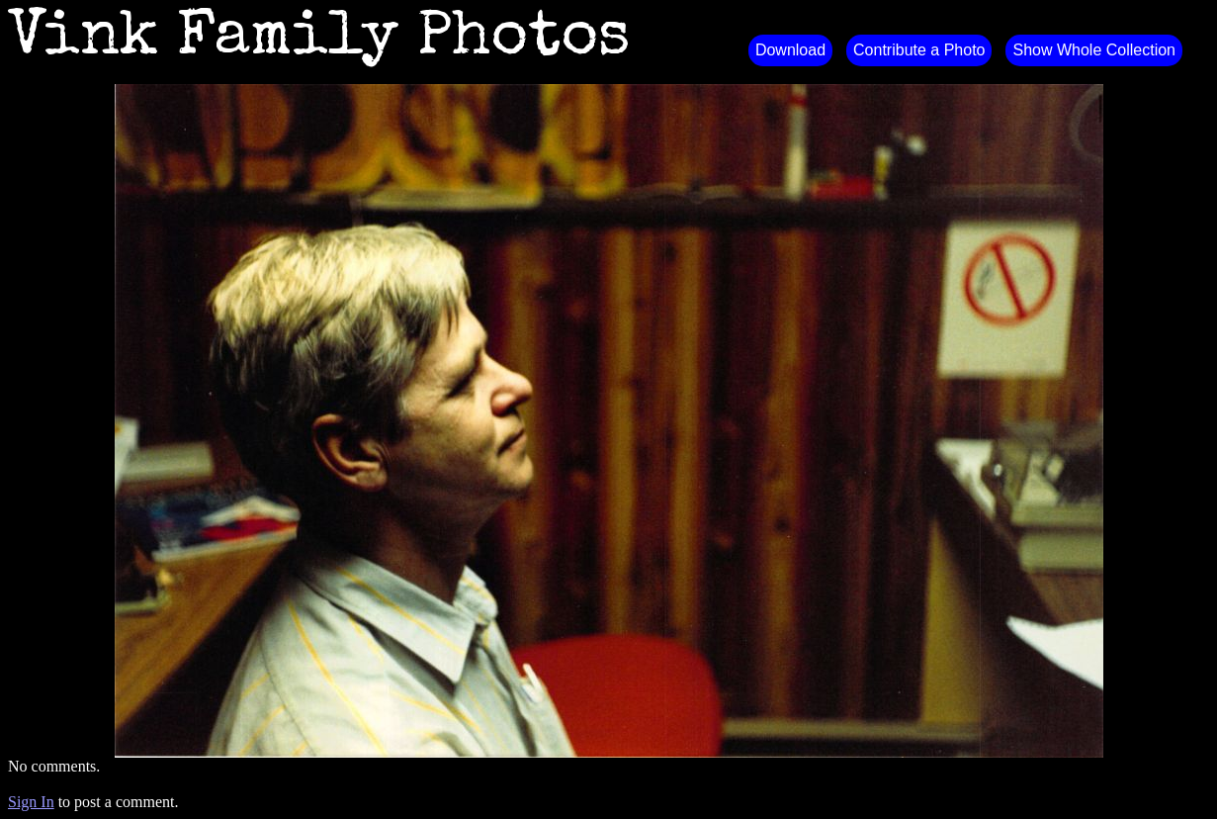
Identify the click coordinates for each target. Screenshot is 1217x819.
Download (790, 50)
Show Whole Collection (1093, 50)
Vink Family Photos (319, 39)
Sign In (31, 801)
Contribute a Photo (919, 50)
